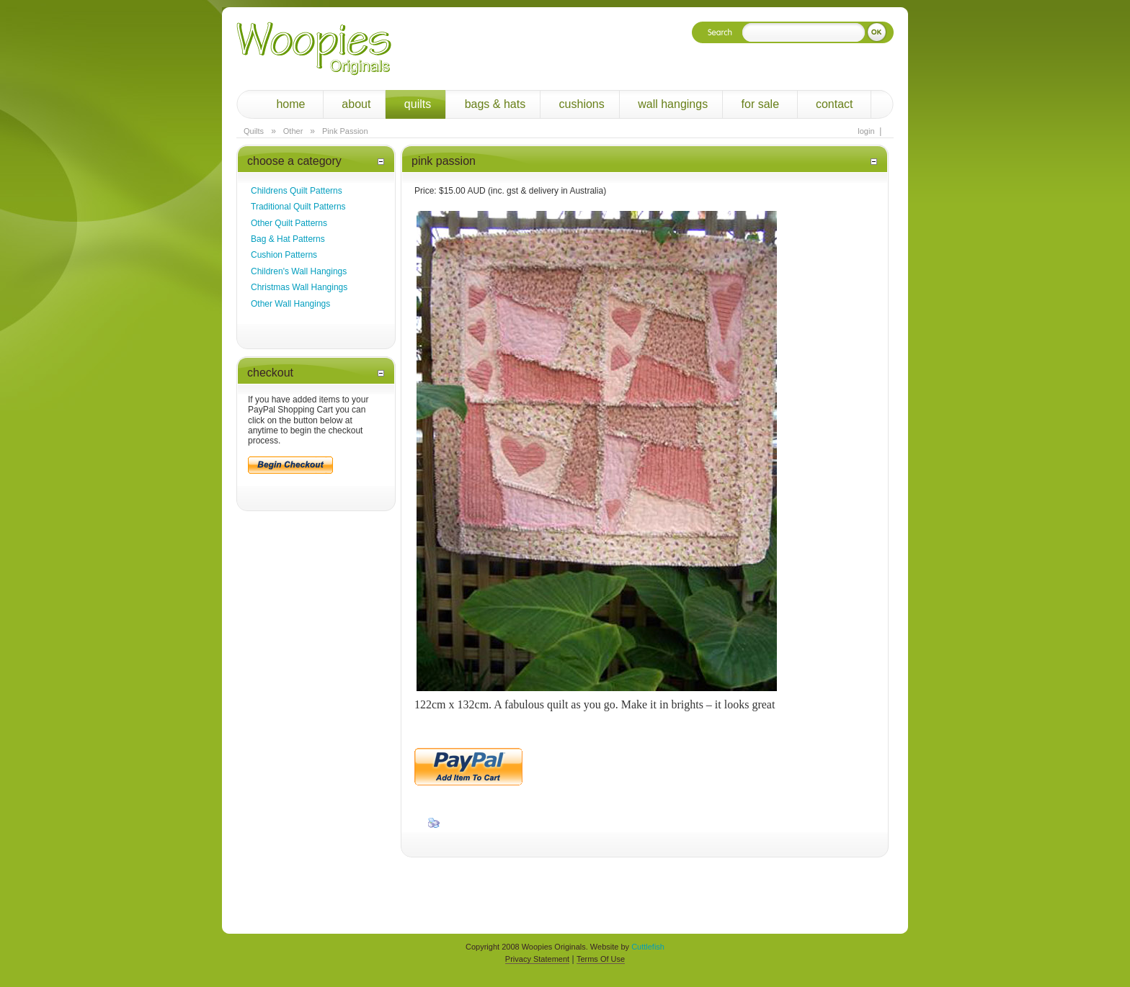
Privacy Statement (537, 959)
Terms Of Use (601, 959)
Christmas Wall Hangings (299, 287)
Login (866, 131)
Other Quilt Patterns (289, 223)
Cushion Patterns (284, 255)
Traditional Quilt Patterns (298, 207)
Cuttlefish (647, 946)
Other (293, 131)
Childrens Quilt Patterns (296, 191)
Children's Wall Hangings (299, 271)
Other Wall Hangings (290, 304)
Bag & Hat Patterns (288, 239)
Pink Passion (345, 131)
